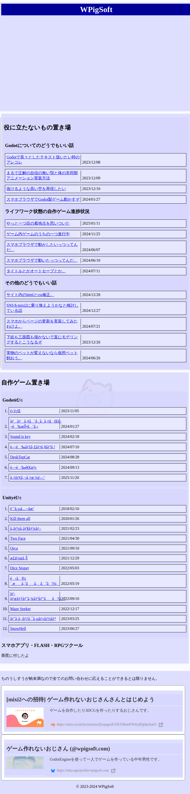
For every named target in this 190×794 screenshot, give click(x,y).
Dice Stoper (19, 568)
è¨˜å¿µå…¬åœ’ (22, 509)
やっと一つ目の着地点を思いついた (38, 223)
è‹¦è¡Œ (15, 411)
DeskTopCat (20, 457)
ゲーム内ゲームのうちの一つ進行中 (38, 234)
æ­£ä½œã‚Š (19, 558)
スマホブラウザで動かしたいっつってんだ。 (42, 247)
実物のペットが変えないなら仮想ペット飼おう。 (42, 355)
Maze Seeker (20, 609)
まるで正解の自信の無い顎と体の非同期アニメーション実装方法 (42, 175)
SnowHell (18, 628)
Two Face (17, 538)
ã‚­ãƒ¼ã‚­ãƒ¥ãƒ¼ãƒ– (25, 528)
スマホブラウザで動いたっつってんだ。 (42, 260)
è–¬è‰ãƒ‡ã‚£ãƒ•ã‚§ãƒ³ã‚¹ (32, 447)
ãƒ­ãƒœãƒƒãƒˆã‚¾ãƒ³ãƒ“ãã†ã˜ (35, 596)
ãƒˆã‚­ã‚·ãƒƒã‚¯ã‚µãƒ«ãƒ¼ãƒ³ (33, 619)
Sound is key (20, 436)
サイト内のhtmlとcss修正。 (30, 295)
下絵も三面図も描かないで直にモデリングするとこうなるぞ (42, 339)
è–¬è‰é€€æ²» (23, 467)
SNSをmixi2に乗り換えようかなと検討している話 (42, 308)
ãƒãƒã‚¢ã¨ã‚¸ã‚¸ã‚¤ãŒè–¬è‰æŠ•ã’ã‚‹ (35, 424)
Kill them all (20, 518)
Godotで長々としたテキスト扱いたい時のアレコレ (43, 159)
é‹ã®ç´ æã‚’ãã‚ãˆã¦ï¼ (35, 581)
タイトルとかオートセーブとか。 (36, 271)
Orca (14, 548)
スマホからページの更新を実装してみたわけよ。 (42, 323)
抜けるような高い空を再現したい (36, 189)
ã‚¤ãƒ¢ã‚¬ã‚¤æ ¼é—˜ (27, 477)
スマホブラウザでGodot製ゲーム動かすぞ (43, 199)
